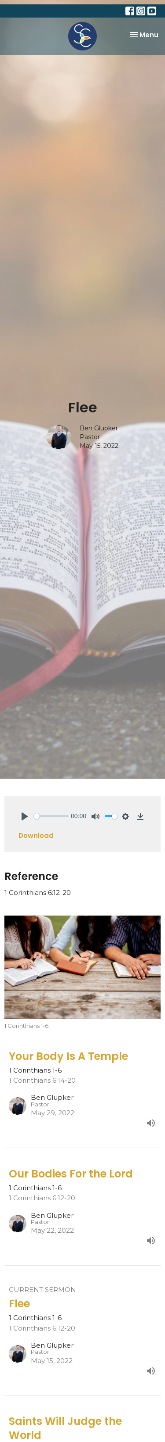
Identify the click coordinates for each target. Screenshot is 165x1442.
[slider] (51, 816)
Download (36, 835)
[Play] (25, 816)
